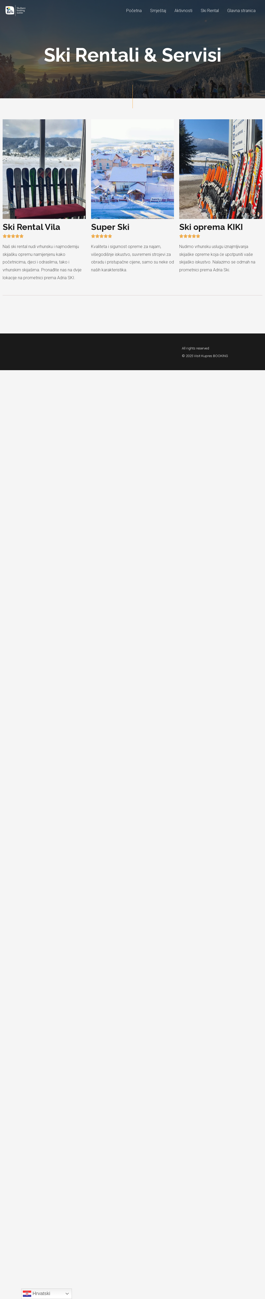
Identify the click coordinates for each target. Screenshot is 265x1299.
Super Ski (110, 227)
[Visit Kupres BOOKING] (18, 10)
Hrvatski (36, 1294)
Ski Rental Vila (31, 227)
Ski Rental (210, 10)
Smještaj (158, 10)
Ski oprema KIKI (211, 227)
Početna (134, 10)
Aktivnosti (183, 10)
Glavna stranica (241, 10)
